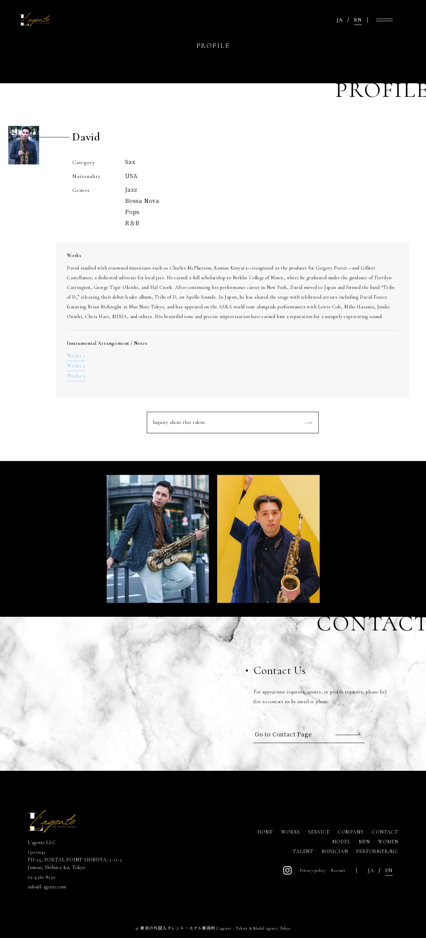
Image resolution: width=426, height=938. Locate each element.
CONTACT (385, 832)
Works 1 (76, 356)
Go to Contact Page (283, 734)
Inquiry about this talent (179, 422)
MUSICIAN (335, 851)
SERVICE (319, 832)
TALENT (303, 851)
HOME (265, 832)
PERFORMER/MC (377, 851)
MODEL (341, 842)
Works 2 (76, 366)
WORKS (290, 832)
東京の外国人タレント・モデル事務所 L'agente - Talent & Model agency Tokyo (215, 928)
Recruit (338, 870)
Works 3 (76, 376)
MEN (364, 842)
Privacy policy (313, 870)
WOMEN (388, 842)
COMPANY (351, 832)
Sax (130, 162)
